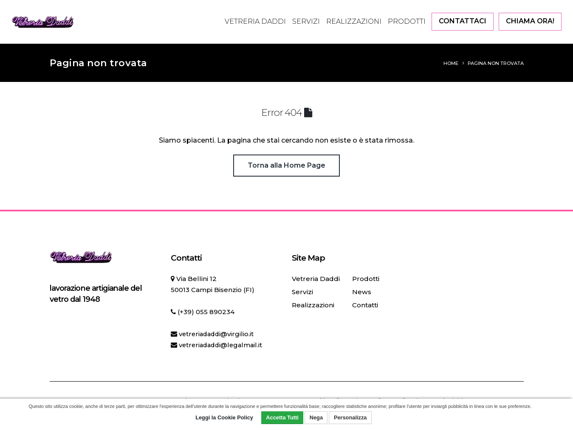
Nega (316, 417)
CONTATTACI (462, 21)
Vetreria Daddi (255, 21)
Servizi (306, 21)
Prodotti (407, 21)
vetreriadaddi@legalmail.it (222, 345)
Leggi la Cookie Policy (224, 417)
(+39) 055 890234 (206, 312)
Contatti (364, 305)
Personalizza (350, 417)
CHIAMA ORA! (530, 21)
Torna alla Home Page (286, 165)
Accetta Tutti (282, 417)
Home (450, 63)
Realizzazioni (353, 21)
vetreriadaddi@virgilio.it (218, 334)
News (361, 292)
